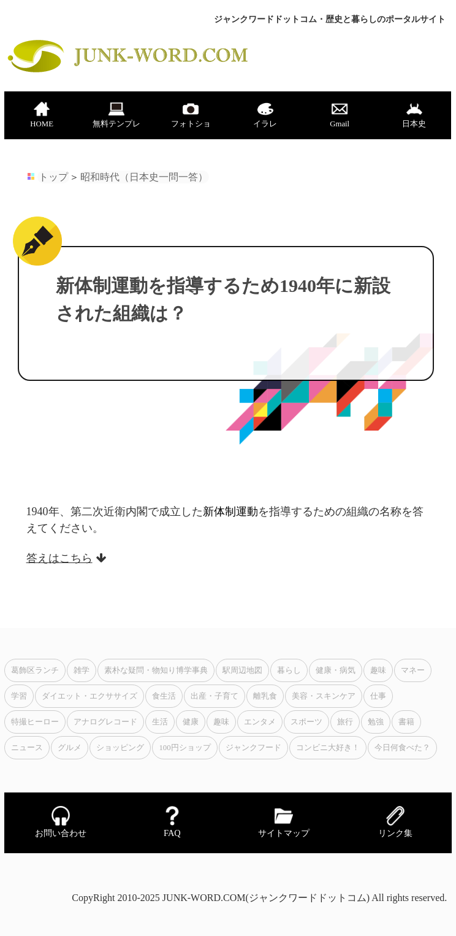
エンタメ (260, 722)
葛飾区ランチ (35, 670)
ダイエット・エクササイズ (89, 696)
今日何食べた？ (402, 747)
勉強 (376, 722)
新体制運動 (230, 511)
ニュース (27, 747)
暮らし (289, 670)
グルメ (70, 747)
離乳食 (265, 696)
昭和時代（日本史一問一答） (144, 177)
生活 (160, 722)
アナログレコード (105, 722)
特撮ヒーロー (35, 722)
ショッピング (120, 747)
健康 (191, 722)
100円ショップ (184, 747)
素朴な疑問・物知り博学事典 (156, 670)
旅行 (345, 722)
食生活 (164, 696)
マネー (413, 670)
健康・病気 (335, 670)
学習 (19, 696)
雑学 (81, 670)
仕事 (378, 696)
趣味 (378, 670)
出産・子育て (214, 696)
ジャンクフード (253, 747)
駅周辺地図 (242, 670)
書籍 (406, 722)
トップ (53, 177)
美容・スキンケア (323, 696)
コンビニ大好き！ (328, 747)
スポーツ (306, 722)
